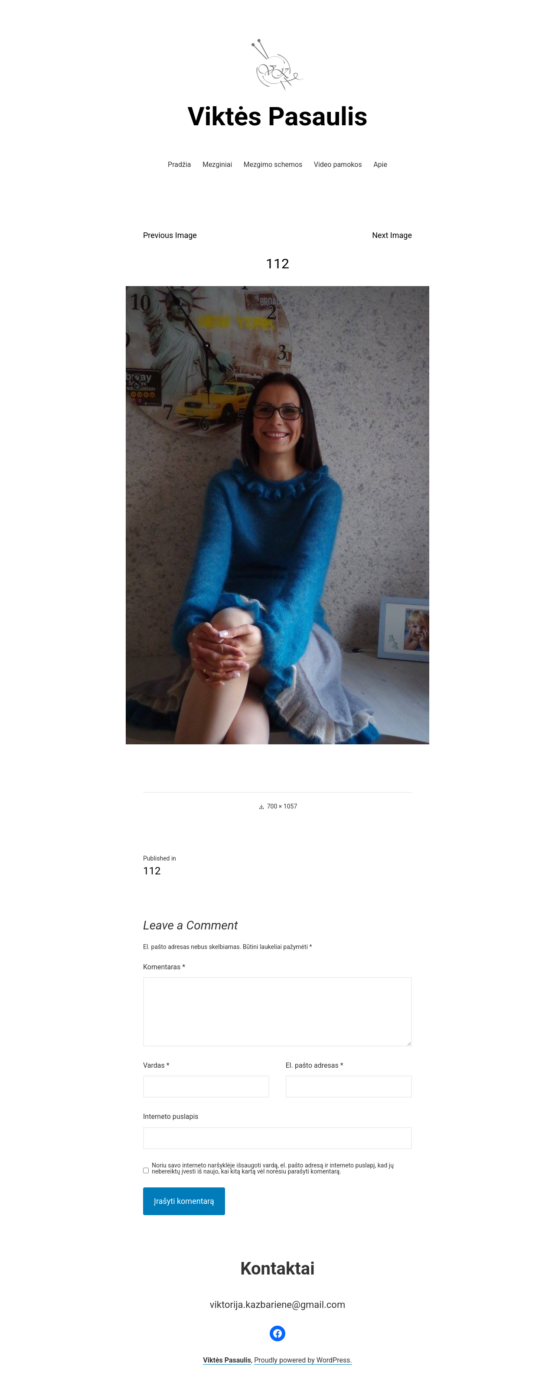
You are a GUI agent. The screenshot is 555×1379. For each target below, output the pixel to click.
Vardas (156, 1065)
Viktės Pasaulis (277, 116)
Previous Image (170, 235)
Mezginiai (217, 164)
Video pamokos (338, 164)
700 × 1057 (282, 806)
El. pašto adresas (314, 1065)
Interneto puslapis (171, 1116)
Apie (380, 164)
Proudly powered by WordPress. (303, 1360)
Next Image (392, 235)
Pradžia (179, 164)
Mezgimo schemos (273, 164)
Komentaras (164, 967)
